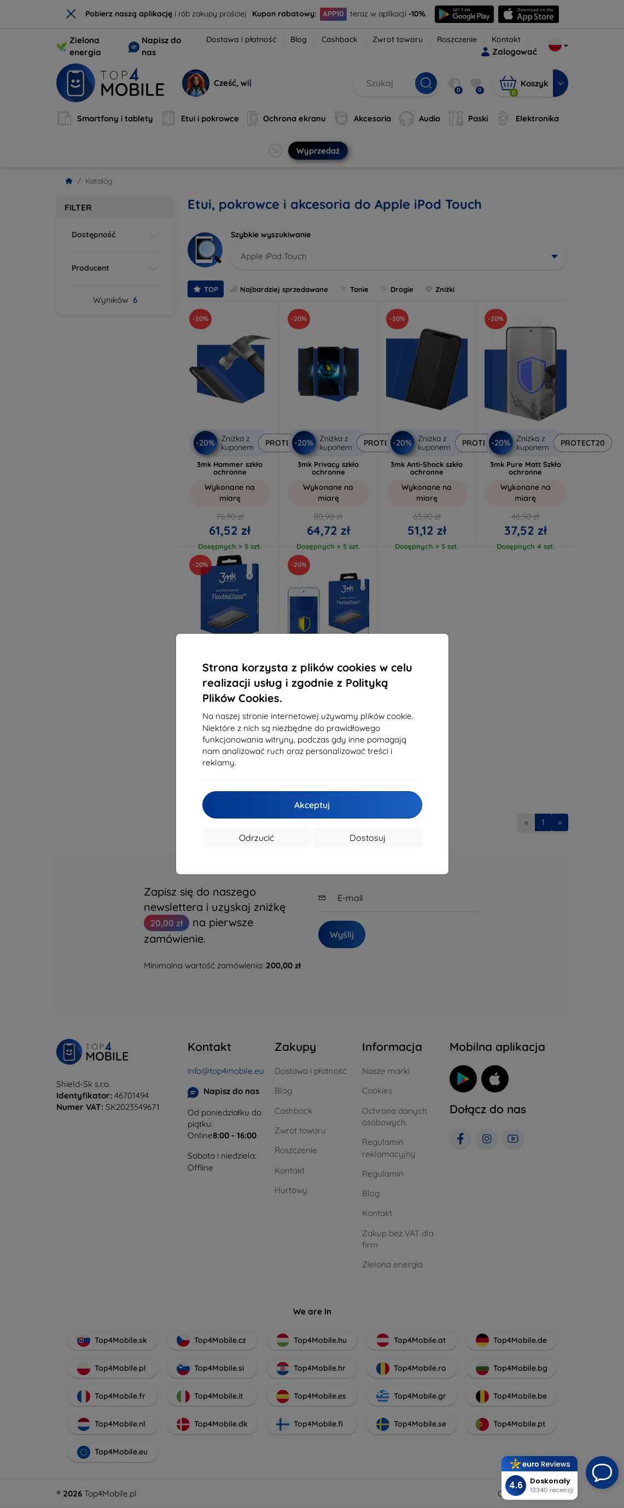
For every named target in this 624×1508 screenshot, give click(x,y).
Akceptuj (312, 804)
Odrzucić (256, 837)
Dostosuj (367, 837)
